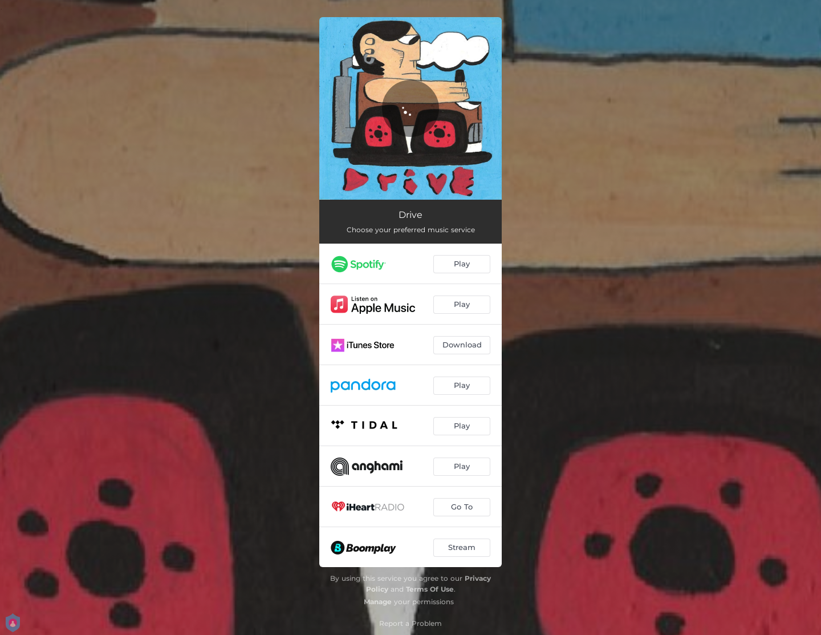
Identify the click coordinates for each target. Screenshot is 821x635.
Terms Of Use (430, 589)
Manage (378, 601)
